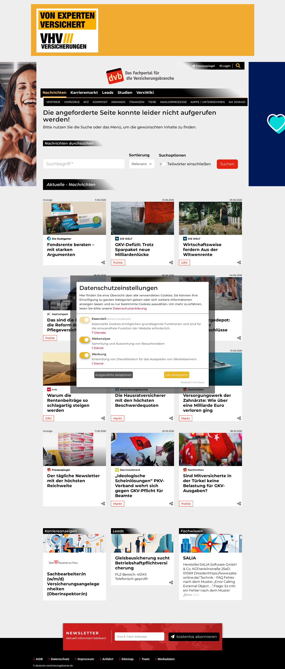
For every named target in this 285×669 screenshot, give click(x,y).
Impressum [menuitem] (84, 659)
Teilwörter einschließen (185, 164)
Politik (118, 262)
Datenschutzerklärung (130, 308)
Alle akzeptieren (176, 375)
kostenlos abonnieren (194, 636)
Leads (107, 92)
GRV (184, 262)
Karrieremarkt (84, 92)
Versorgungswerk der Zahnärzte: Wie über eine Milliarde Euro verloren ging (207, 403)
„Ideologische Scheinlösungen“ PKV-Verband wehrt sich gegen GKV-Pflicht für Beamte (139, 485)
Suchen (227, 164)
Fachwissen (192, 531)
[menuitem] (201, 66)
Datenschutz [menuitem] (58, 659)
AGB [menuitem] (38, 659)
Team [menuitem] (144, 659)
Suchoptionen (172, 155)
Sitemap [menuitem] (126, 659)
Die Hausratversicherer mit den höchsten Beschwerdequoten (140, 400)
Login (224, 66)
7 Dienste (99, 332)
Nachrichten (54, 92)
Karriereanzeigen (61, 531)
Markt (117, 418)
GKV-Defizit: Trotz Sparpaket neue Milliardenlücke (134, 249)
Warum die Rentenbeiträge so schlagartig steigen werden (68, 403)
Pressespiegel (203, 66)
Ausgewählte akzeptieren (113, 375)
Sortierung (139, 155)
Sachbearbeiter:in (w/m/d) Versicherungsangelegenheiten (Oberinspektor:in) (73, 583)
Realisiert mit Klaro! (192, 382)
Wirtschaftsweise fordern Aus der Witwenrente (202, 249)
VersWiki (145, 92)
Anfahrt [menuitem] (106, 659)
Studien (125, 92)
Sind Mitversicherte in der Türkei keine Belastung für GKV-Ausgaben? (207, 483)
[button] (103, 262)
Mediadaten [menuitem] (165, 659)
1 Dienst (98, 348)
